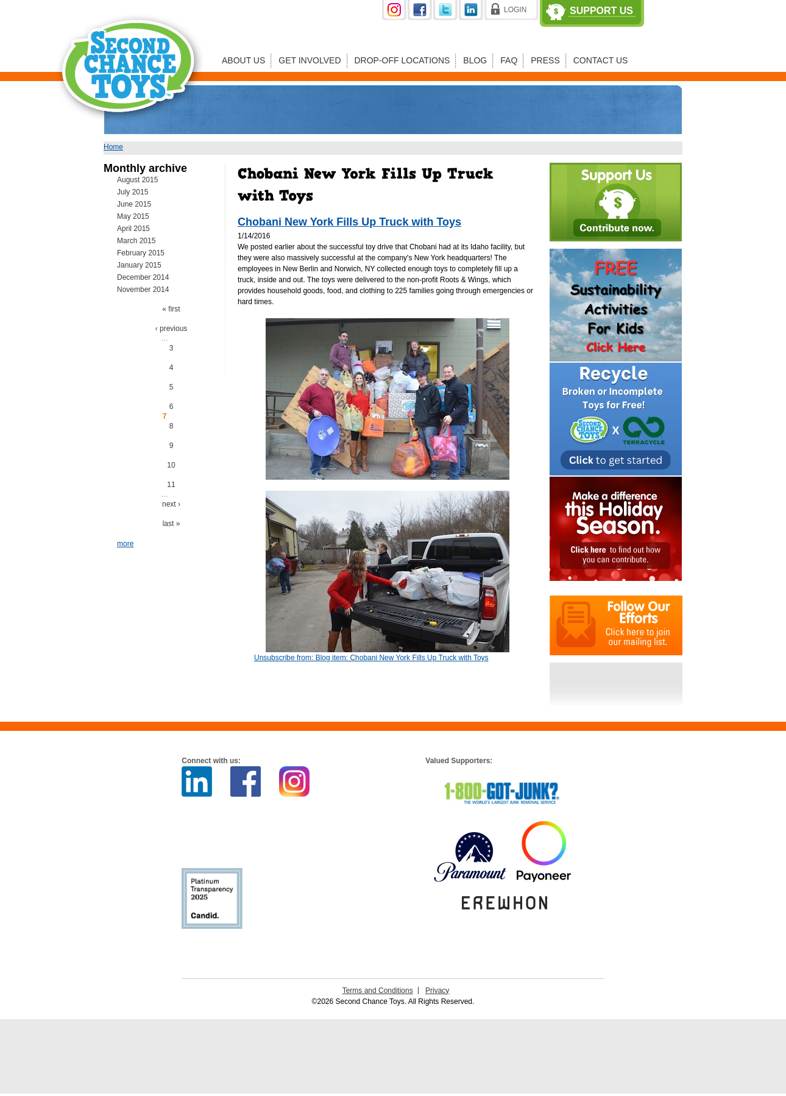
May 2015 (133, 216)
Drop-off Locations (402, 60)
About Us (243, 60)
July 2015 (132, 192)
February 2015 (141, 253)
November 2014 (143, 289)
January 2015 (139, 265)
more (125, 543)
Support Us (601, 11)
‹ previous (171, 328)
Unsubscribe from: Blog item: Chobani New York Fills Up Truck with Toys (371, 657)
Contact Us (600, 60)
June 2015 (134, 204)
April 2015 (133, 228)
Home (113, 147)
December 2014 (143, 277)
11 (171, 484)
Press (545, 60)
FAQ (508, 60)
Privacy (437, 990)
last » (171, 523)
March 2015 (136, 241)
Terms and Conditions (377, 990)
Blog (475, 60)
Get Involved (309, 60)
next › (171, 504)
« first (171, 309)
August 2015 (137, 180)
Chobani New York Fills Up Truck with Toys (349, 222)
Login (515, 9)
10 (171, 465)
